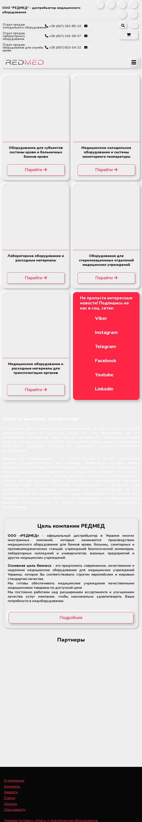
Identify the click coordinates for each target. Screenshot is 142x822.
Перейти (36, 170)
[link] (100, 5)
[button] (129, 35)
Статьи (9, 798)
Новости (11, 792)
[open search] (123, 25)
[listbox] (134, 25)
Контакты (12, 786)
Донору (10, 803)
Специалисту (14, 809)
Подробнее (71, 618)
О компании (14, 780)
